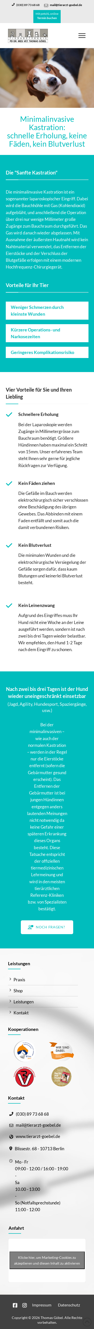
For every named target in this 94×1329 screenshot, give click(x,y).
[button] (82, 36)
